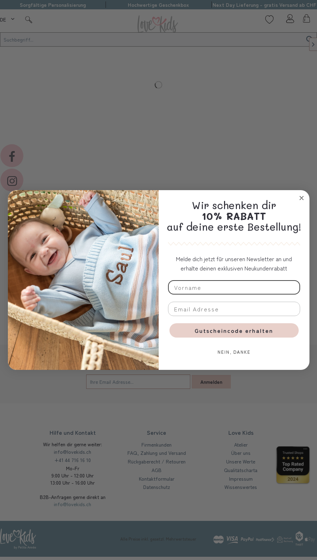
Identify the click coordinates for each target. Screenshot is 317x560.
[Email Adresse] (234, 309)
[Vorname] (234, 287)
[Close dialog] (301, 198)
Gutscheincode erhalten (234, 330)
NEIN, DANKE (234, 352)
